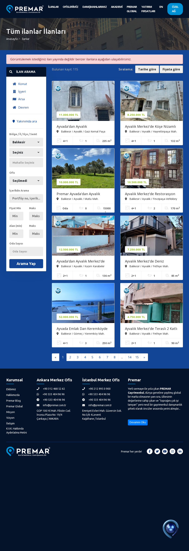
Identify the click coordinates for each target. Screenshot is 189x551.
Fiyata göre (171, 69)
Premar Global (14, 406)
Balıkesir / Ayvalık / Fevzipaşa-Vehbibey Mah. (151, 198)
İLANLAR (53, 7)
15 (137, 357)
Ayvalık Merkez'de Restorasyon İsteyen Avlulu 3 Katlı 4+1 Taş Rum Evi (150, 194)
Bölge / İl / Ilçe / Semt (23, 134)
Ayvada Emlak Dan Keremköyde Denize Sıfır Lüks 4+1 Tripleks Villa (82, 329)
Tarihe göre (147, 69)
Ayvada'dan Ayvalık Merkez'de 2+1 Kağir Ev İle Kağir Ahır (81, 261)
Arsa (19, 99)
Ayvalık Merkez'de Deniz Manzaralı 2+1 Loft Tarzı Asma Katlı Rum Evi (150, 261)
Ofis (12, 172)
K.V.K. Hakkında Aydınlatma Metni (16, 430)
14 (129, 357)
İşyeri (19, 91)
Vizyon (10, 417)
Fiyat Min (15, 208)
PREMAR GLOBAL (132, 9)
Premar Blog (13, 400)
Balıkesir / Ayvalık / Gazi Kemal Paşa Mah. (81, 131)
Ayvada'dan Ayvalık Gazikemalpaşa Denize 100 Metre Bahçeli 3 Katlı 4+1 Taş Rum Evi (80, 126)
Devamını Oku (138, 422)
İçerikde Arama (19, 190)
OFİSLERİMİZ (70, 7)
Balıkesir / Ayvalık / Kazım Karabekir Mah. (80, 266)
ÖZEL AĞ (175, 9)
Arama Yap (26, 263)
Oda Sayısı (16, 243)
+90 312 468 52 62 (51, 388)
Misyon (10, 412)
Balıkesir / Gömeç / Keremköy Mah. (80, 333)
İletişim (10, 423)
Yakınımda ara (25, 121)
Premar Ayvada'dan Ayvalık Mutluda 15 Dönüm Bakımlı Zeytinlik (79, 194)
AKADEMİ (117, 7)
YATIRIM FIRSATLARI (148, 9)
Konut (20, 84)
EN (161, 7)
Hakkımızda (13, 394)
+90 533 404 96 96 (51, 394)
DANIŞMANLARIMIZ (94, 7)
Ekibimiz (11, 389)
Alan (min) (15, 225)
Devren (21, 107)
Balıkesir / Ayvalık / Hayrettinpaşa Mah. (151, 131)
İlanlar (25, 39)
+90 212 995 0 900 (96, 388)
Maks (32, 208)
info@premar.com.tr (51, 405)
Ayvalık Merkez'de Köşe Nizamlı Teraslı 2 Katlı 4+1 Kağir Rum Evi (151, 126)
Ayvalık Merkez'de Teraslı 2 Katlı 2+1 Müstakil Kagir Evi (151, 329)
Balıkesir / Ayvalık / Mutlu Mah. (77, 198)
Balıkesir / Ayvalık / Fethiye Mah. (147, 266)
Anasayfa (12, 39)
